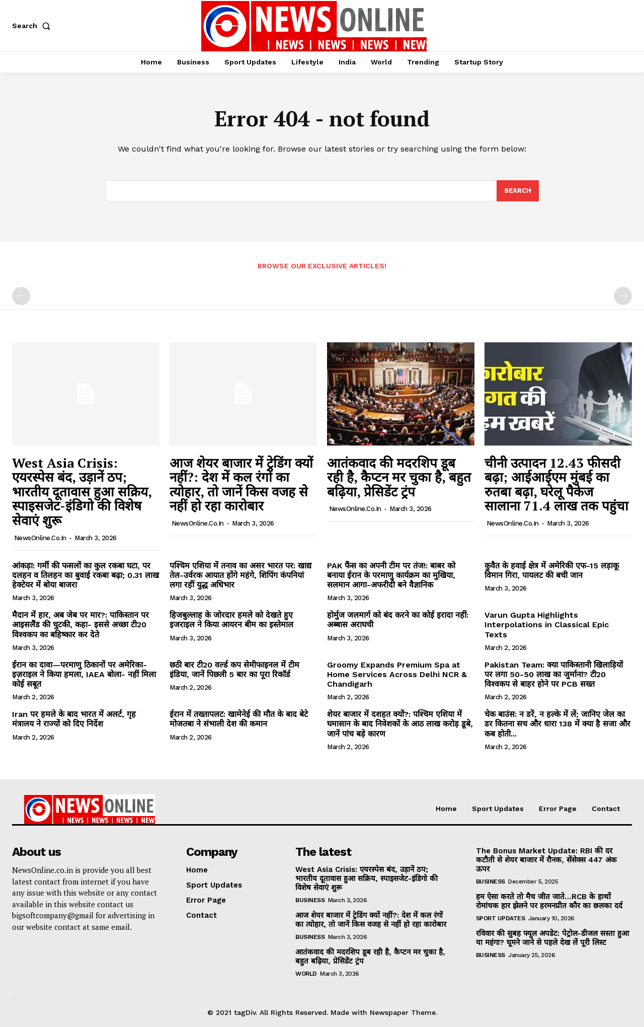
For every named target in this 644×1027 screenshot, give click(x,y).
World (306, 973)
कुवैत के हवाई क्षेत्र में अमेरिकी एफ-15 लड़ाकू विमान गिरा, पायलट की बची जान (552, 570)
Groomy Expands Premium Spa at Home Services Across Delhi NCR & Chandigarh (397, 674)
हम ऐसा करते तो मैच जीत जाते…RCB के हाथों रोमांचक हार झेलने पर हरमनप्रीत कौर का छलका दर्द (549, 901)
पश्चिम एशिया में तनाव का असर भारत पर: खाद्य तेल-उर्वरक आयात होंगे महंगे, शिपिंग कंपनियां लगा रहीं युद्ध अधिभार (240, 575)
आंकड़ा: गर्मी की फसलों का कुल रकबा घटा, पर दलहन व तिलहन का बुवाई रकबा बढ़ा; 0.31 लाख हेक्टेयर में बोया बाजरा (85, 575)
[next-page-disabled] (623, 296)
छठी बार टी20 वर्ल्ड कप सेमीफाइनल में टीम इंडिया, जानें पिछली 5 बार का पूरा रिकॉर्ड (234, 669)
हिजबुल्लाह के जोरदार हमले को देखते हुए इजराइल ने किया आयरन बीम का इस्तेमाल (231, 619)
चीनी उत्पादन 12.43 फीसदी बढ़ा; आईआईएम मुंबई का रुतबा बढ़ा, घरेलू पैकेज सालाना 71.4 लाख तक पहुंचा (556, 484)
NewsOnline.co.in (40, 538)
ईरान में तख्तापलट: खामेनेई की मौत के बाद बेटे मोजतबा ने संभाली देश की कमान (239, 718)
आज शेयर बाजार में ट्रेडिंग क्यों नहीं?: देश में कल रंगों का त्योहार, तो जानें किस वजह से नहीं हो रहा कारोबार (241, 484)
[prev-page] (21, 296)
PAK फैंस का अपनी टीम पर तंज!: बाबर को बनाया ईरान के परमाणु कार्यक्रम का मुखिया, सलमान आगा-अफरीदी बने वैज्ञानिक (391, 575)
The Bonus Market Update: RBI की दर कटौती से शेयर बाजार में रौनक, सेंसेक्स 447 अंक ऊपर (546, 859)
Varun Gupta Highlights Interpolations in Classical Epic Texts (547, 624)
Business (310, 900)
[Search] (518, 190)
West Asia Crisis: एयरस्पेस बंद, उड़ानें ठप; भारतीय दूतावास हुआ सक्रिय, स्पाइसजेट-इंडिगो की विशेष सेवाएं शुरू (82, 491)
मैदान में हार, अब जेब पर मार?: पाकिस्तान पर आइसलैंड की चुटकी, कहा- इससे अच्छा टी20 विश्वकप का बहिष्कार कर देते (80, 624)
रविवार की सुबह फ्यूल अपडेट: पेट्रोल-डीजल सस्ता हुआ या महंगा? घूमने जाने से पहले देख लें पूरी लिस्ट (552, 938)
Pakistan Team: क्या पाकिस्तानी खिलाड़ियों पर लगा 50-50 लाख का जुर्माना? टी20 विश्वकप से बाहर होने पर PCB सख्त (554, 674)
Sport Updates (500, 918)
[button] (33, 25)
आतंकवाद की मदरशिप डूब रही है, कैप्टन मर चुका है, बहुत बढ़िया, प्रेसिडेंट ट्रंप (399, 477)
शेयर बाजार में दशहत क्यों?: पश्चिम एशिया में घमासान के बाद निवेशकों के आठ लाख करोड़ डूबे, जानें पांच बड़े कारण (400, 723)
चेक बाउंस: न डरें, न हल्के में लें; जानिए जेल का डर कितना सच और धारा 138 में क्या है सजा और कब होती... (557, 723)
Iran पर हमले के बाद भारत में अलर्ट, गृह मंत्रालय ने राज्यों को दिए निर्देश (74, 718)
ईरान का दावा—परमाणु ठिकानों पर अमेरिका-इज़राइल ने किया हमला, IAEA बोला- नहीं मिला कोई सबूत (84, 674)
